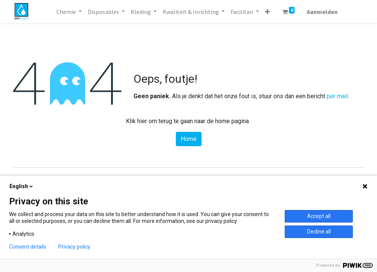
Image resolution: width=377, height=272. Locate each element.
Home (189, 138)
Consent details (27, 247)
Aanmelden (322, 11)
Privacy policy (74, 247)
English (21, 186)
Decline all (319, 232)
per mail (337, 96)
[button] (267, 11)
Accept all (318, 216)
